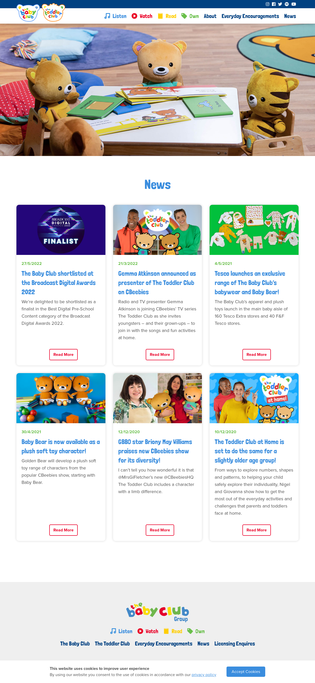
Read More (63, 354)
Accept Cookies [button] (246, 671)
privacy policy (204, 674)
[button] (210, 16)
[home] (40, 15)
